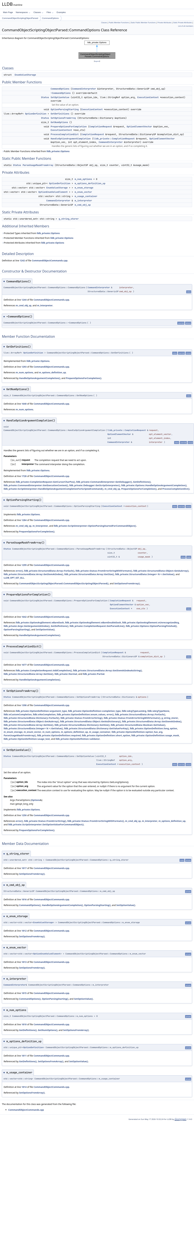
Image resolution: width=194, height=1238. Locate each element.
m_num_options (83, 179)
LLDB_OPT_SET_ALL (14, 577)
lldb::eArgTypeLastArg (134, 710)
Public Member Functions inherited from (36, 151)
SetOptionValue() (45, 629)
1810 (24, 1024)
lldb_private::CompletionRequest (114, 138)
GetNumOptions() (47, 1030)
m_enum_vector (83, 192)
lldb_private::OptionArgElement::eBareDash (40, 622)
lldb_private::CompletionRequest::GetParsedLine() (97, 625)
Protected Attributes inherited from (33, 242)
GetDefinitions (60, 113)
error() (19, 570)
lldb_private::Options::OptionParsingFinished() (151, 625)
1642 (24, 616)
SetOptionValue (60, 97)
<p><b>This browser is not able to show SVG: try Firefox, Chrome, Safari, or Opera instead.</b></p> (97, 50)
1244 (24, 299)
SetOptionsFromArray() (127, 583)
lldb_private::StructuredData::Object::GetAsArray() (161, 570)
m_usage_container (86, 196)
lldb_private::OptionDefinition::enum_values (81, 714)
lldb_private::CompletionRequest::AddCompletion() (44, 670)
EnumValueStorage (25, 74)
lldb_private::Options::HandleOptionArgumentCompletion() (154, 485)
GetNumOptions (59, 122)
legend (97, 61)
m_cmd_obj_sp (83, 204)
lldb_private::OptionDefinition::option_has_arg (137, 731)
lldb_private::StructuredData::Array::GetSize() (89, 574)
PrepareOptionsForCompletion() (83, 378)
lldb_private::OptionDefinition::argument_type (41, 710)
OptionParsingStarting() (17, 629)
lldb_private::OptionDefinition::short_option (106, 735)
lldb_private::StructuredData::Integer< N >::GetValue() (144, 574)
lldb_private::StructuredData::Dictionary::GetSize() (82, 724)
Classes (38, 12)
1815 (24, 993)
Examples (61, 12)
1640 (24, 403)
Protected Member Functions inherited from (37, 237)
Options (35, 800)
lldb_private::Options (58, 151)
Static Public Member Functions (143, 22)
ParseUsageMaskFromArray (38, 165)
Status (45, 97)
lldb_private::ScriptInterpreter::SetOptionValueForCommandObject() (46, 824)
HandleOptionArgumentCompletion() (39, 378)
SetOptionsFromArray (63, 118)
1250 (24, 815)
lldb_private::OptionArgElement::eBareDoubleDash (93, 622)
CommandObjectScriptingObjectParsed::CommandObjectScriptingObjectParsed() (63, 583)
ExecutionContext (148, 97)
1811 (24, 1055)
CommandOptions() (30, 905)
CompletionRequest (100, 126)
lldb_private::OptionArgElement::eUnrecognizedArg (150, 622)
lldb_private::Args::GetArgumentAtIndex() (27, 625)
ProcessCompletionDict (65, 134)
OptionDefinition (35, 113)
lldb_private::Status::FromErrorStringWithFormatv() (104, 570)
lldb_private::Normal (65, 673)
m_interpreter (83, 200)
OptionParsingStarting (65, 109)
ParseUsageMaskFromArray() (20, 735)
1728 (24, 476)
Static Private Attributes (182, 22)
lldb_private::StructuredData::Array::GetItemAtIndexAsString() (107, 670)
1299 (24, 565)
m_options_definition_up (90, 183)
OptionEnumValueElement (53, 192)
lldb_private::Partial (93, 673)
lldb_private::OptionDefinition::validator (78, 738)
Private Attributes (164, 22)
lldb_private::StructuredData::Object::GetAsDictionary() (90, 721)
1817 (24, 868)
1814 (24, 1086)
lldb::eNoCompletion (44, 714)
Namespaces (23, 12)
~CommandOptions (61, 93)
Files (50, 12)
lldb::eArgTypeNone (158, 710)
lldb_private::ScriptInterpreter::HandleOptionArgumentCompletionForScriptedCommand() (53, 488)
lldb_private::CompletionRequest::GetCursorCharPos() (45, 481)
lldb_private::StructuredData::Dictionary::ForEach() (31, 717)
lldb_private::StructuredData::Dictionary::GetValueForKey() (96, 728)
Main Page (8, 12)
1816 (24, 899)
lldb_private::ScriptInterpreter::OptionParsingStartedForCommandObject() (95, 525)
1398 (24, 705)
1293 (24, 366)
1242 (22, 260)
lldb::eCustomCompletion (18, 714)
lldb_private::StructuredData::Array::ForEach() (49, 570)
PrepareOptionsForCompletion (69, 126)
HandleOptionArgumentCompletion (71, 138)
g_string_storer (69, 218)
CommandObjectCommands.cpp (49, 260)
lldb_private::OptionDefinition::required (59, 735)
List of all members (185, 26)
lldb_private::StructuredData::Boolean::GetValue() (138, 724)
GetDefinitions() (142, 481)
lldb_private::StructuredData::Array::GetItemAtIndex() (33, 574)
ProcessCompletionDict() (176, 488)
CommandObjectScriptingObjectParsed (20, 18)
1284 (24, 520)
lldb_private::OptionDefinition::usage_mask (155, 735)
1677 (24, 664)
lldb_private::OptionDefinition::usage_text (27, 738)
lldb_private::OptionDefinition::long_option (153, 728)
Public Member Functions (119, 22)
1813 (24, 961)
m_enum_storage (84, 187)
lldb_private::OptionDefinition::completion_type (94, 710)
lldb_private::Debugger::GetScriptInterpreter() (94, 485)
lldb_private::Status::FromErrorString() (81, 717)
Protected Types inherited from (31, 233)
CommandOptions (50, 18)
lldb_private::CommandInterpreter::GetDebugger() (104, 481)
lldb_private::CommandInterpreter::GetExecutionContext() (36, 485)
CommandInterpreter (84, 88)
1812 (24, 930)
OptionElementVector (139, 126)
